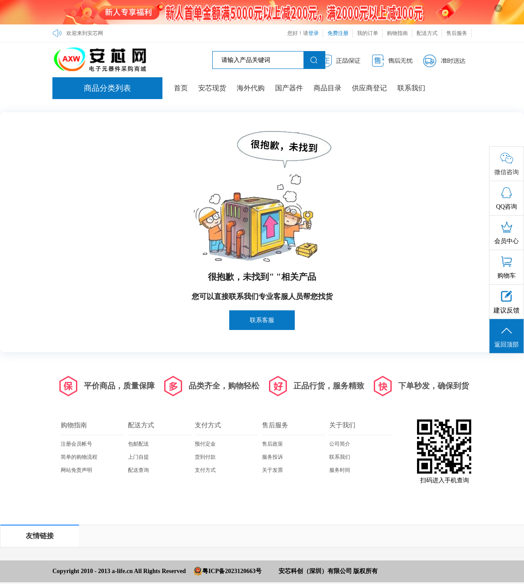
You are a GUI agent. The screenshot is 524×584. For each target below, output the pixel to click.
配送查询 (138, 470)
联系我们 (411, 88)
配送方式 (427, 33)
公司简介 (339, 444)
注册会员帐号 (76, 444)
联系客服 (262, 320)
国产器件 (289, 88)
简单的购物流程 (79, 457)
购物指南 (397, 33)
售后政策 (272, 444)
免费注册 (338, 33)
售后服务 (456, 33)
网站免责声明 (76, 470)
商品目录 (327, 88)
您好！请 (303, 33)
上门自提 (138, 457)
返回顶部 (507, 336)
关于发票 (272, 470)
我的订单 (367, 33)
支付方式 (208, 425)
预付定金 (205, 444)
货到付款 (205, 457)
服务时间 (339, 470)
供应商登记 (369, 88)
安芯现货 (212, 88)
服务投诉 (272, 457)
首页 (181, 88)
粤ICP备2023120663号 (232, 571)
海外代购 (251, 88)
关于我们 (342, 425)
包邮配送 (138, 444)
